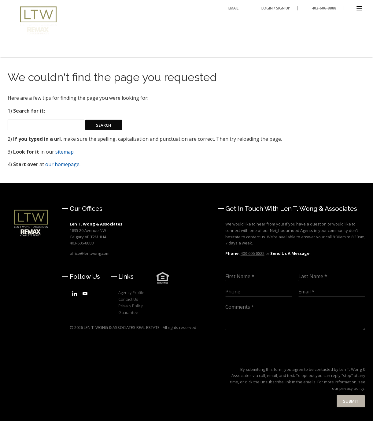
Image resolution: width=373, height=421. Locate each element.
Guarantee (128, 312)
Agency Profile (131, 292)
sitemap (64, 151)
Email (233, 8)
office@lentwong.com (89, 253)
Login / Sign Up (275, 8)
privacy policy (351, 388)
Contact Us (128, 299)
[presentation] (271, 359)
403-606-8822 (252, 253)
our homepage (62, 164)
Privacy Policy (130, 305)
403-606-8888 (324, 8)
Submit (351, 401)
